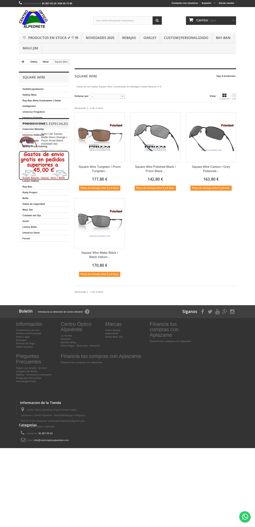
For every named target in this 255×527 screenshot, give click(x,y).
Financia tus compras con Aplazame (170, 388)
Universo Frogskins (33, 111)
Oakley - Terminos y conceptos (34, 422)
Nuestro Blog (68, 390)
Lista (234, 96)
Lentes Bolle (29, 227)
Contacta (66, 386)
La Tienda (66, 383)
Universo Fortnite (32, 117)
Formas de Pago (25, 391)
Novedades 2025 (100, 37)
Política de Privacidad (28, 381)
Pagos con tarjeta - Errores (31, 415)
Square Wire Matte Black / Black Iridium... (99, 255)
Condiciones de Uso (27, 377)
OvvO (25, 221)
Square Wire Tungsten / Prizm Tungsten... (100, 169)
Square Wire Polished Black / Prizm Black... (155, 169)
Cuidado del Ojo (31, 215)
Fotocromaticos (31, 163)
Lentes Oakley (30, 181)
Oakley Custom (31, 152)
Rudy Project (29, 192)
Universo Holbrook (33, 134)
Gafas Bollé (112, 381)
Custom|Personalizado (186, 37)
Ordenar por (82, 96)
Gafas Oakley (112, 377)
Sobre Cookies (24, 394)
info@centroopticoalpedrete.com (51, 487)
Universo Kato (30, 140)
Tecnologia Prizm (26, 429)
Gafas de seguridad (33, 204)
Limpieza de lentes (27, 418)
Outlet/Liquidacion (33, 89)
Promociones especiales (45, 252)
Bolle (25, 198)
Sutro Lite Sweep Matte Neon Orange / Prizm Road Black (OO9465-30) (54, 267)
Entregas (21, 387)
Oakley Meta (29, 94)
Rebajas (129, 37)
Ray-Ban (223, 37)
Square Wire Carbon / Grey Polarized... (211, 169)
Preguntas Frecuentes (29, 425)
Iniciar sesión (226, 3)
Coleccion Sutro (31, 157)
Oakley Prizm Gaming (34, 146)
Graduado (28, 175)
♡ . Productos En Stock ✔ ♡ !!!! (50, 37)
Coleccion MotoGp (33, 129)
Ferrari (26, 238)
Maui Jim (30, 48)
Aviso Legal (23, 384)
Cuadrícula (224, 96)
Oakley (149, 37)
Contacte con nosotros (185, 3)
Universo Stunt (31, 232)
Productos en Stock (33, 123)
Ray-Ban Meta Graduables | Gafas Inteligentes (41, 103)
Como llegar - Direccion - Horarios (80, 393)
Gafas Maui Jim (114, 384)
